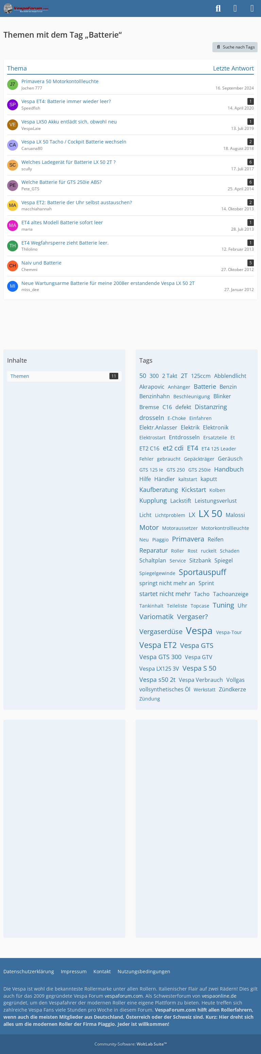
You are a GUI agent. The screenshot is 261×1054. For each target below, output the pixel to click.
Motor (149, 527)
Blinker (222, 396)
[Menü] (252, 8)
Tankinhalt (151, 605)
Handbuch (229, 469)
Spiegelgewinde (157, 573)
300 (154, 376)
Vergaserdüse (160, 631)
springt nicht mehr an (167, 583)
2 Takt (169, 376)
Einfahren (200, 418)
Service (178, 560)
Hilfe (145, 479)
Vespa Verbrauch (201, 680)
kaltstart (187, 479)
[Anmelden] (235, 8)
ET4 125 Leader (219, 448)
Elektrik (190, 427)
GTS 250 (176, 469)
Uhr (242, 605)
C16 (167, 407)
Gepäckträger (199, 459)
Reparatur (153, 550)
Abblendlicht (230, 376)
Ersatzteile (215, 437)
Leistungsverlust (216, 500)
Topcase (200, 605)
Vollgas (235, 680)
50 (142, 375)
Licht (145, 515)
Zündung (149, 698)
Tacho (202, 594)
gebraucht (168, 459)
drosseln (151, 418)
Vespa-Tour (229, 632)
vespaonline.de (219, 996)
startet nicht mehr (165, 594)
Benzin (228, 386)
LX (192, 515)
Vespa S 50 (199, 668)
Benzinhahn (154, 396)
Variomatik (156, 616)
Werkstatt (204, 689)
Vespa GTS (196, 645)
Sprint (206, 583)
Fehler (146, 459)
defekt (183, 407)
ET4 (192, 448)
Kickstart (193, 489)
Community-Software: (130, 1044)
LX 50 (210, 513)
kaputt (209, 479)
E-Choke (177, 418)
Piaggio (160, 539)
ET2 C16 (149, 448)
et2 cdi (173, 448)
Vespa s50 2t (157, 679)
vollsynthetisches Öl (164, 689)
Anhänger (179, 387)
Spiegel (223, 560)
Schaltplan (152, 560)
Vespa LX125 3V (159, 668)
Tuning (223, 605)
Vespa (199, 630)
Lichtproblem (170, 515)
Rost (192, 551)
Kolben (217, 490)
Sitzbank (200, 560)
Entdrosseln (184, 437)
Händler (164, 479)
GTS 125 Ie (151, 469)
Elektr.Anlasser (158, 427)
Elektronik (215, 427)
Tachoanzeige (230, 594)
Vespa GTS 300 (160, 657)
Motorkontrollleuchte (225, 528)
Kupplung (153, 500)
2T (184, 375)
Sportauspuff (202, 572)
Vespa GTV (198, 657)
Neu (144, 539)
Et (232, 437)
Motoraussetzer (180, 528)
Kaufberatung (158, 489)
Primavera (188, 538)
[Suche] (218, 8)
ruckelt (208, 551)
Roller (177, 551)
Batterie (205, 386)
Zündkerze (232, 689)
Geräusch (230, 458)
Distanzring (211, 407)
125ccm (201, 376)
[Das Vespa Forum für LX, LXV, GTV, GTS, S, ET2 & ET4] (26, 8)
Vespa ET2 (158, 644)
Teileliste (177, 605)
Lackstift (180, 500)
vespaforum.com (124, 996)
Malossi (235, 515)
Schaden (230, 551)
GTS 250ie (199, 469)
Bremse (149, 407)
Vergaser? (192, 616)
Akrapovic (151, 386)
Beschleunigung (191, 396)
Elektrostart (152, 437)
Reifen (216, 539)
